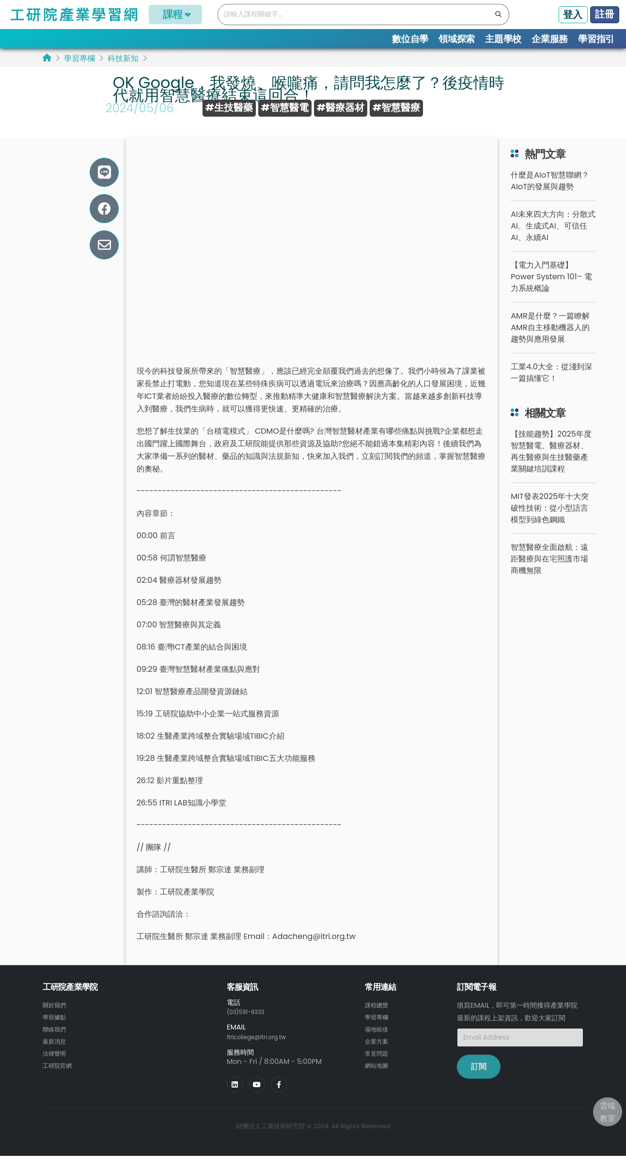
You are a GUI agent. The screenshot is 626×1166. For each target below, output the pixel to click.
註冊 (604, 14)
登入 (572, 14)
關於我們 (56, 1016)
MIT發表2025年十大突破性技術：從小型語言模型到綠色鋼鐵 (550, 519)
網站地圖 (378, 1074)
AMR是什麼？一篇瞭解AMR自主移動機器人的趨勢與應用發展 (550, 338)
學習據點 (56, 1027)
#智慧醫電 (285, 107)
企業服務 (550, 38)
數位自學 (410, 38)
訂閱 (478, 1077)
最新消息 (56, 1051)
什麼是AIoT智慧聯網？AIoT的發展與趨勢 (550, 192)
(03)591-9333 (250, 1023)
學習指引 (596, 38)
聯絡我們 (56, 1039)
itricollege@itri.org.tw (263, 1047)
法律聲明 (56, 1062)
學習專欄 (79, 58)
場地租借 (378, 1039)
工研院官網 (60, 1074)
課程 (175, 14)
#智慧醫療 (396, 107)
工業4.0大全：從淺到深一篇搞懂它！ (551, 383)
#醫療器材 (340, 107)
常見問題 (378, 1062)
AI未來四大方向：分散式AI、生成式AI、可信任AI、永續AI (553, 237)
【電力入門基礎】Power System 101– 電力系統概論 (551, 288)
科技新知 (123, 58)
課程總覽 (378, 1016)
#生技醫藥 (229, 107)
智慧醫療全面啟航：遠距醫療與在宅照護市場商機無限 (549, 570)
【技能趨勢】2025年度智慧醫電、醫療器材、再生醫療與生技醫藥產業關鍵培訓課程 (551, 462)
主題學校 (503, 38)
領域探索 (456, 38)
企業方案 (378, 1051)
